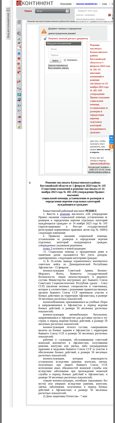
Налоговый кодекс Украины (90, 19)
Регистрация (66, 3)
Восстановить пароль (58, 68)
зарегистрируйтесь (100, 163)
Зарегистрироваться (58, 65)
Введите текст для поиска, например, (90, 14)
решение (65, 213)
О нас (104, 3)
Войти (55, 61)
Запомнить (72, 60)
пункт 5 (47, 248)
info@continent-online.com (100, 172)
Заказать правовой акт (87, 3)
